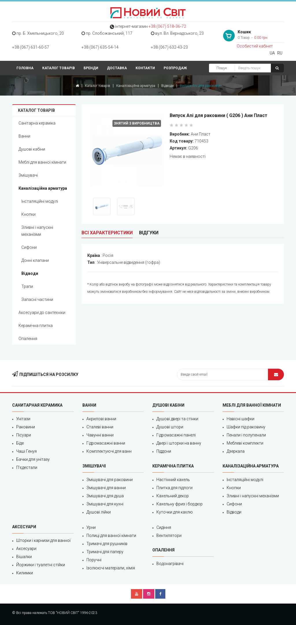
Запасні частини (37, 299)
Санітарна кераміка (37, 123)
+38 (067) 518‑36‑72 (167, 26)
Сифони (29, 247)
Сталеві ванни (99, 427)
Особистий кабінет (255, 46)
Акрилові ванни (101, 418)
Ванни (24, 136)
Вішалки (24, 556)
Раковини (25, 427)
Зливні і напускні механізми (37, 231)
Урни (91, 527)
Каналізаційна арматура (135, 86)
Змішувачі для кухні (104, 504)
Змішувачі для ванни (106, 487)
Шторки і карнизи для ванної (43, 540)
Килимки (24, 573)
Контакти (145, 68)
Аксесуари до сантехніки (41, 312)
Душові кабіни (31, 149)
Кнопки (28, 214)
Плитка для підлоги (174, 487)
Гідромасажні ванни (105, 443)
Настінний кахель (173, 479)
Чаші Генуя (26, 451)
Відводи (167, 86)
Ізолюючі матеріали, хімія (110, 568)
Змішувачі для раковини (109, 479)
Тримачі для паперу (104, 551)
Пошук (222, 68)
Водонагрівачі (170, 563)
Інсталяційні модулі (39, 201)
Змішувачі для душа (105, 496)
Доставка (117, 68)
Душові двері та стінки (177, 418)
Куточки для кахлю (174, 512)
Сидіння (163, 527)
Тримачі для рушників (106, 543)
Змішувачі (28, 175)
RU (279, 53)
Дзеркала (236, 451)
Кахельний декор (172, 496)
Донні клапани (35, 260)
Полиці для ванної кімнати (111, 535)
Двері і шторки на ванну (178, 443)
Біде (20, 443)
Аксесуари (26, 548)
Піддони (163, 451)
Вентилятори (169, 535)
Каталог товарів (58, 68)
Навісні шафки (240, 418)
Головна (25, 68)
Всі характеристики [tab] (107, 232)
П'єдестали (26, 467)
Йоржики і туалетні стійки (40, 564)
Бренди (91, 68)
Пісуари (23, 435)
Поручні (93, 560)
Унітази (23, 418)
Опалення (27, 338)
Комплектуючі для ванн (109, 451)
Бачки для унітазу (33, 459)
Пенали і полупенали (246, 435)
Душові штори (169, 427)
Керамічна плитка (35, 325)
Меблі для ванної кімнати (42, 162)
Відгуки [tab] (148, 232)
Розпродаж (175, 68)
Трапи (27, 286)
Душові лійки (98, 512)
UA (272, 53)
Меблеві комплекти (245, 443)
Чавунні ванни (100, 435)
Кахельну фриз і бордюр (179, 504)
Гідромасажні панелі (176, 435)
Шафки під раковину (246, 427)
